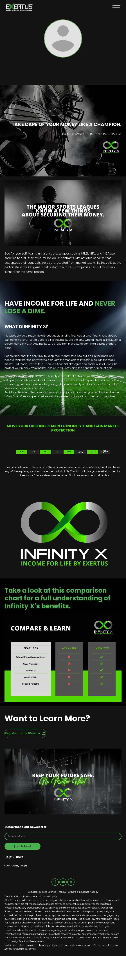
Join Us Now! (22, 846)
